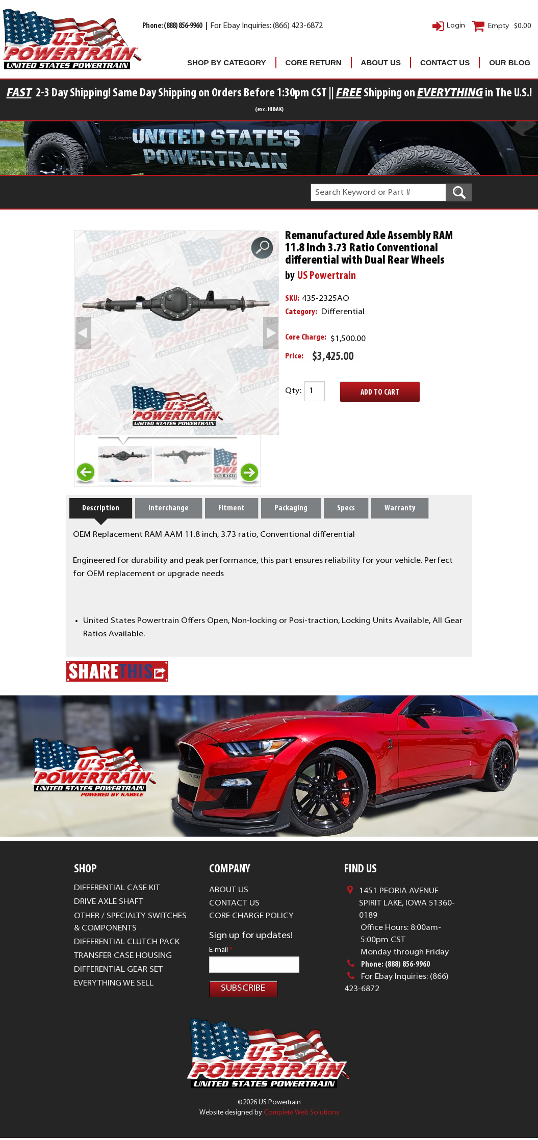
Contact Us (445, 62)
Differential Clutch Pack (127, 964)
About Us (381, 62)
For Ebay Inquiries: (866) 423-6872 (266, 26)
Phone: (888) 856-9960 (172, 26)
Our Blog (509, 62)
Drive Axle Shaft (108, 924)
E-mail (221, 972)
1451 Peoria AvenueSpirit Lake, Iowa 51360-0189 (407, 925)
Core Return (314, 62)
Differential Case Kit (117, 910)
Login (456, 26)
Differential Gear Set (118, 992)
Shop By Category (226, 62)
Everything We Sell (113, 1005)
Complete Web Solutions (301, 1114)
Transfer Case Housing (123, 978)
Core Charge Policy (251, 938)
